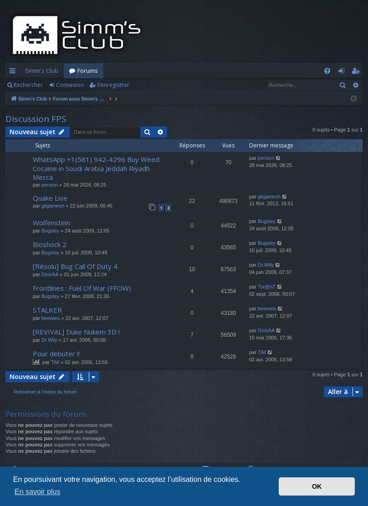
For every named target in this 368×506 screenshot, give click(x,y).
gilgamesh (52, 205)
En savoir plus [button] (38, 492)
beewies (50, 318)
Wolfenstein (51, 222)
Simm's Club (41, 70)
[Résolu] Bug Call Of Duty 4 (75, 266)
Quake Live (50, 197)
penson (49, 184)
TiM (55, 362)
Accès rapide (14, 72)
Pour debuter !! (56, 353)
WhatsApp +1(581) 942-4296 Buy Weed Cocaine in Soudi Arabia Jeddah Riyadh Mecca (96, 168)
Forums (87, 70)
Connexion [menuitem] (343, 72)
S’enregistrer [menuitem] (357, 72)
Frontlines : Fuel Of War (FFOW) (82, 288)
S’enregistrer (113, 85)
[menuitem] (327, 70)
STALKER (47, 309)
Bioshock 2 (49, 244)
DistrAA (49, 274)
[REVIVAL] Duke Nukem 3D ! (76, 331)
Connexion (70, 85)
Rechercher (28, 85)
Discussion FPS (35, 119)
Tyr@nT (267, 286)
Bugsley (50, 230)
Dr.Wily (266, 265)
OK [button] (317, 486)
